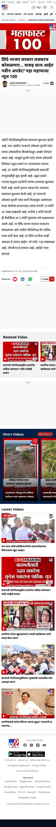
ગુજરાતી (41, 2)
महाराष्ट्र (38, 13)
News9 (11, 2)
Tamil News (44, 792)
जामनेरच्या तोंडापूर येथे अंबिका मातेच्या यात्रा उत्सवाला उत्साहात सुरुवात (20, 494)
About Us (23, 759)
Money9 (31, 792)
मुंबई (46, 13)
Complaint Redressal (19, 765)
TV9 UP (21, 792)
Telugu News (25, 781)
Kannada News (42, 781)
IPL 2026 (28, 13)
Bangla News (11, 786)
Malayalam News (27, 797)
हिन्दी (3, 2)
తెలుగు (25, 2)
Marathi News (8, 19)
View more (45, 434)
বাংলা (33, 2)
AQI (39, 7)
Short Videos (13, 434)
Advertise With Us (39, 759)
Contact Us (10, 759)
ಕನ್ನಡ (18, 2)
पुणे (51, 13)
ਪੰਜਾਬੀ (49, 2)
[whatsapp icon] (30, 279)
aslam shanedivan (18, 82)
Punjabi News (43, 786)
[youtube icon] (15, 279)
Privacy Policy (39, 765)
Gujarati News (27, 786)
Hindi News (11, 781)
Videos (22, 19)
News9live (10, 792)
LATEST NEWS (14, 13)
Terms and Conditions (27, 770)
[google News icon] (22, 279)
